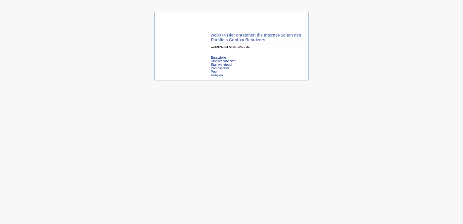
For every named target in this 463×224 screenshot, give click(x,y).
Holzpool (217, 75)
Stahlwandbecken (224, 61)
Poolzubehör (220, 68)
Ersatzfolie (218, 57)
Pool (214, 71)
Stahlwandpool (221, 64)
